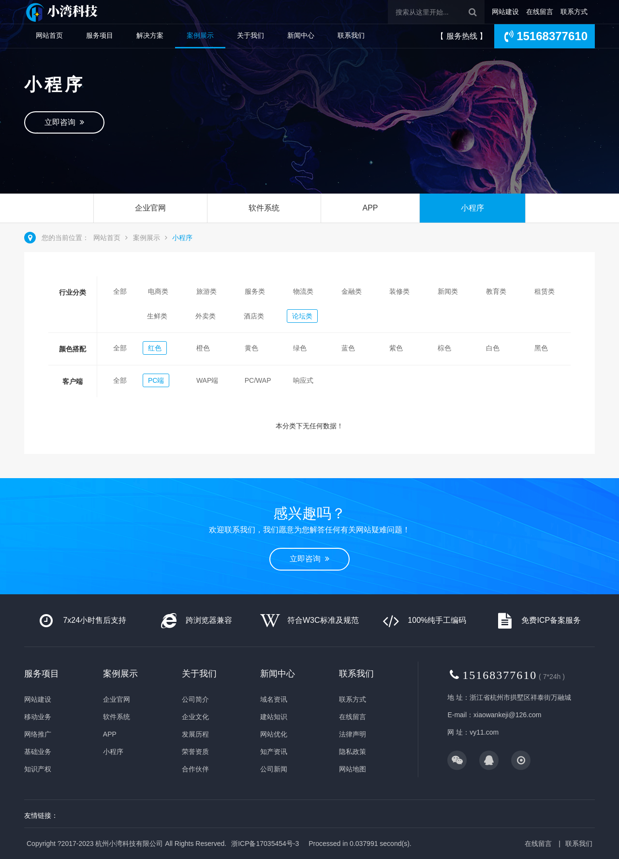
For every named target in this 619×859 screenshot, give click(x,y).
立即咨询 (64, 122)
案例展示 (200, 35)
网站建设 (505, 11)
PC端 (156, 380)
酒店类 (254, 316)
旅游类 (206, 291)
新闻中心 (300, 35)
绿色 (300, 348)
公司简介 (195, 699)
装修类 (399, 291)
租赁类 (544, 291)
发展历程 (195, 734)
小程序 (472, 208)
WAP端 (207, 380)
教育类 (496, 291)
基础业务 (37, 751)
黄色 (251, 348)
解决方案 (149, 35)
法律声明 (352, 734)
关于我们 (250, 35)
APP (370, 208)
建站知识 (273, 717)
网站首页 (49, 35)
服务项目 (99, 35)
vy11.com (484, 732)
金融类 (351, 291)
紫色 (396, 348)
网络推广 (37, 734)
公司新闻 (273, 769)
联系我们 (351, 35)
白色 (493, 348)
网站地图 (352, 769)
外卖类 (205, 316)
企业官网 (150, 208)
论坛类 (302, 316)
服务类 (255, 291)
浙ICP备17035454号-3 (265, 843)
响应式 (303, 380)
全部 (120, 291)
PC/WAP (258, 380)
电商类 (158, 291)
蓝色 (348, 348)
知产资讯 (273, 751)
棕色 (444, 348)
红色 (155, 348)
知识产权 (37, 769)
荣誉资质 (195, 751)
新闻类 (448, 291)
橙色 (203, 348)
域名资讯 (273, 699)
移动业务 (37, 717)
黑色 (541, 348)
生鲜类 (157, 316)
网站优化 (273, 734)
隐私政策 (352, 751)
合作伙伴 (195, 769)
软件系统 (264, 208)
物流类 (303, 291)
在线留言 (539, 11)
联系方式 (574, 11)
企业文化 (195, 717)
